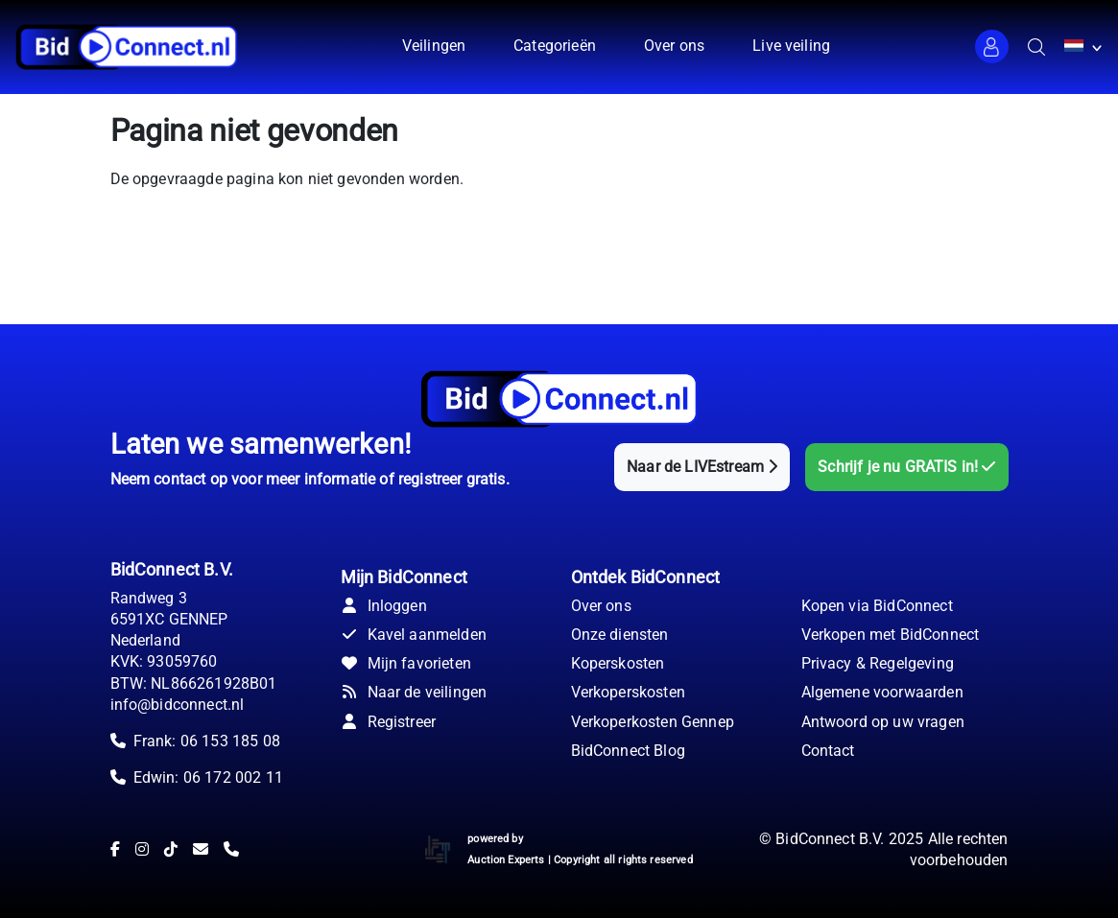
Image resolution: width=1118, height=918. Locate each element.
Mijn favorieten (406, 663)
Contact (828, 750)
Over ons (674, 45)
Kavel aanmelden (414, 634)
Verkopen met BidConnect (890, 634)
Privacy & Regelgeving (877, 663)
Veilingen (433, 45)
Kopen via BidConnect (877, 606)
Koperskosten (618, 663)
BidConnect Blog (628, 750)
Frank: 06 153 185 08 (206, 741)
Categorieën (554, 45)
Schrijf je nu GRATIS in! (906, 467)
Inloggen (384, 606)
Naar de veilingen (414, 692)
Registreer (389, 722)
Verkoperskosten (628, 692)
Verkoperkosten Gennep (652, 722)
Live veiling (791, 45)
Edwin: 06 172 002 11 (208, 777)
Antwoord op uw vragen (882, 722)
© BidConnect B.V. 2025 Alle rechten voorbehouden (884, 849)
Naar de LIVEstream (702, 467)
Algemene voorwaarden (882, 692)
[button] (992, 46)
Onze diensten (620, 634)
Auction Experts (505, 860)
